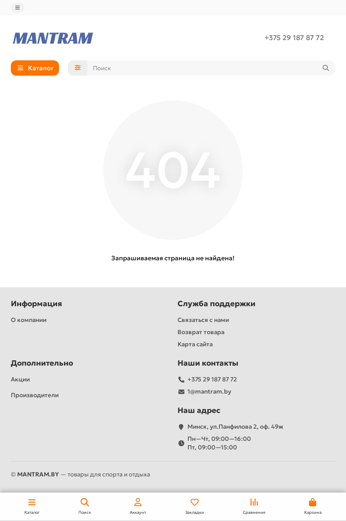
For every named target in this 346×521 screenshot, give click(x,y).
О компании (28, 320)
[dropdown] (17, 8)
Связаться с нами (203, 320)
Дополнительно (42, 363)
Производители (35, 395)
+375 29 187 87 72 (294, 37)
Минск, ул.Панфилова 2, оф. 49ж (235, 426)
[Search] (211, 68)
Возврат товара (201, 332)
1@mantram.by (209, 391)
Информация (36, 303)
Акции (20, 379)
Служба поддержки (216, 303)
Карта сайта (195, 344)
